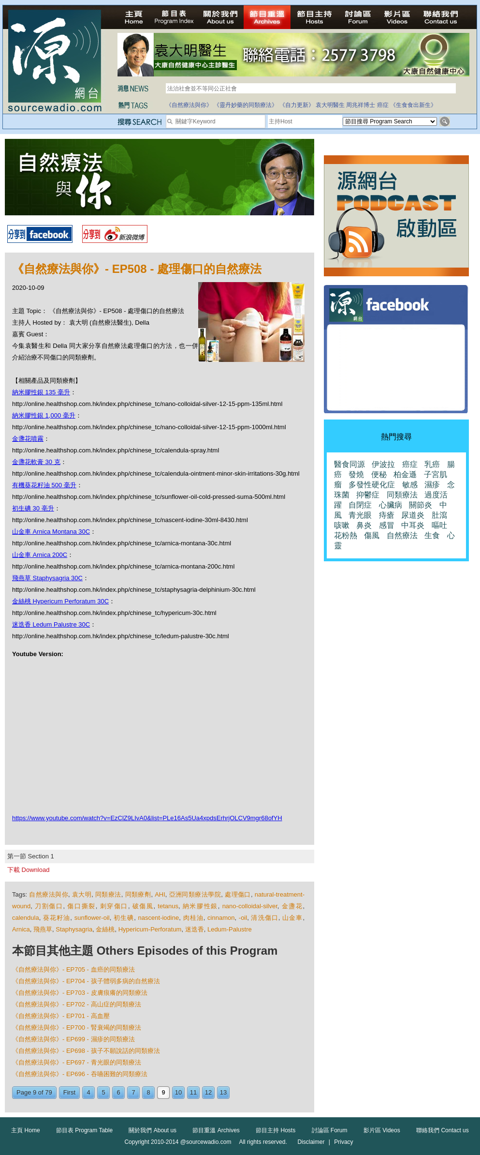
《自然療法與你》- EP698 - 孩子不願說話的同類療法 (86, 1050)
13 (223, 1092)
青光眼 (360, 515)
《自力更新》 (296, 105)
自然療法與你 (48, 894)
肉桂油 (193, 917)
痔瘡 (386, 515)
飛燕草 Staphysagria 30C (47, 578)
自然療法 (402, 535)
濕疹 (432, 484)
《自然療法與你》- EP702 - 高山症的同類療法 (76, 1004)
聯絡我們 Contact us (442, 1130)
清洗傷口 (264, 917)
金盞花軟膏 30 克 (36, 461)
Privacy (343, 1142)
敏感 (410, 484)
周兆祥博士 (360, 105)
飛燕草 (42, 929)
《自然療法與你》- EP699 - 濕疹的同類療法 (73, 1039)
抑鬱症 (367, 495)
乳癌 (432, 464)
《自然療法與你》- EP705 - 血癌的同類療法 (73, 969)
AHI (160, 894)
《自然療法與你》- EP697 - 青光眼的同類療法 (76, 1062)
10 (178, 1092)
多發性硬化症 (372, 484)
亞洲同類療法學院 (195, 894)
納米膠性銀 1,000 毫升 (43, 415)
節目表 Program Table (84, 1130)
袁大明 (81, 894)
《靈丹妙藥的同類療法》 (245, 105)
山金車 (292, 917)
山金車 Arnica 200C (39, 554)
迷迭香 (194, 929)
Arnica (21, 929)
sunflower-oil (92, 917)
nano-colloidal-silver (249, 906)
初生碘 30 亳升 (33, 508)
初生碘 (124, 917)
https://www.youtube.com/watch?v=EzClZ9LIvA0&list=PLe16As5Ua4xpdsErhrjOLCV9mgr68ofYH (147, 818)
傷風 (371, 535)
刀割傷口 (49, 906)
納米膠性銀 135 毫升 (41, 392)
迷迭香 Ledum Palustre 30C (51, 624)
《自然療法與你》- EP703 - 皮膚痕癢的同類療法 (79, 992)
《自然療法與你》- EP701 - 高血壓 (61, 1016)
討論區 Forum (330, 1130)
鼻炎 (364, 525)
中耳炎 (412, 525)
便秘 (379, 474)
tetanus (168, 906)
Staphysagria (74, 929)
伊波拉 (383, 464)
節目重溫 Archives (215, 1130)
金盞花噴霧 (28, 438)
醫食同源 (349, 464)
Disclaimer (310, 1142)
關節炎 (420, 505)
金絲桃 (105, 929)
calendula (25, 917)
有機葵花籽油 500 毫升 (44, 485)
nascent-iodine (158, 917)
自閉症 (360, 505)
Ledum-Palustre (229, 929)
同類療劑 (138, 894)
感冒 (386, 525)
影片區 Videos (382, 1130)
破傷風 (143, 906)
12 (208, 1092)
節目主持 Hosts (275, 1130)
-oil (243, 917)
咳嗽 (341, 525)
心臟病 (390, 505)
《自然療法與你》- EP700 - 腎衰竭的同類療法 (76, 1027)
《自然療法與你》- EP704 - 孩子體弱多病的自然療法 (86, 981)
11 (193, 1092)
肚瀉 (439, 515)
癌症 (383, 105)
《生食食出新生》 (413, 105)
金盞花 (292, 906)
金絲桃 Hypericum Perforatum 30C (60, 601)
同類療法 (108, 894)
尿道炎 (412, 515)
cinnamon (220, 917)
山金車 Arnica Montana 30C (51, 531)
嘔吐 (439, 525)
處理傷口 (238, 894)
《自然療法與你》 (189, 105)
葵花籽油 (56, 917)
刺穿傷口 (114, 906)
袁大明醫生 (330, 105)
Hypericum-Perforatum (150, 929)
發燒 (356, 474)
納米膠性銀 (200, 906)
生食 (432, 535)
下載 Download (28, 869)
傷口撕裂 (81, 906)
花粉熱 (345, 535)
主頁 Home (25, 1130)
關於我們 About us (152, 1130)
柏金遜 (405, 474)
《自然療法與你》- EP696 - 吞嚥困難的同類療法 (79, 1074)
